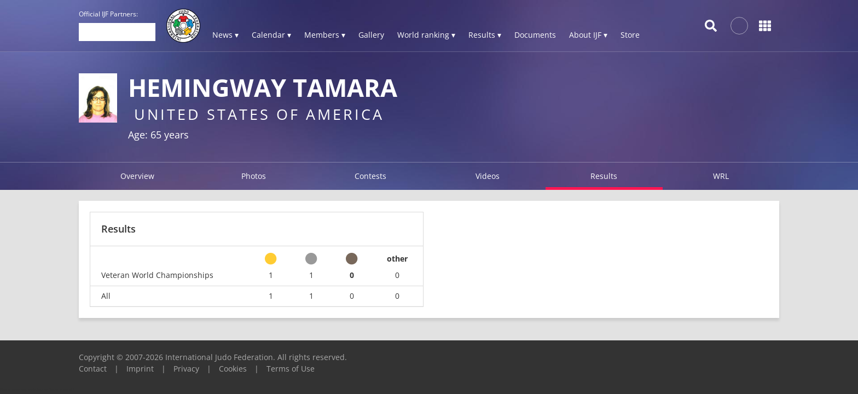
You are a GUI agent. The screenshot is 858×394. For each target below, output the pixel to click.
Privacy (186, 368)
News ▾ (225, 35)
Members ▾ (324, 35)
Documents (535, 35)
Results (603, 176)
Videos (488, 176)
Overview (137, 176)
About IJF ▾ (588, 35)
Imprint (140, 368)
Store (630, 35)
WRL (721, 176)
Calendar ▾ (271, 35)
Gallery (371, 35)
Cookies (233, 368)
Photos (253, 176)
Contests (370, 176)
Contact (93, 368)
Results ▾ (484, 35)
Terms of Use (290, 368)
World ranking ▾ (426, 35)
